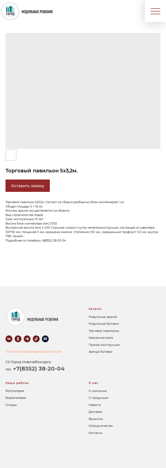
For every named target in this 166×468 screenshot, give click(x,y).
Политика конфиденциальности (33, 351)
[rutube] (45, 338)
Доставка (95, 412)
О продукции (98, 398)
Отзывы (11, 405)
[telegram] (27, 338)
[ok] (18, 338)
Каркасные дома (101, 338)
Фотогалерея (15, 391)
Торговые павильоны (104, 331)
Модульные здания (103, 317)
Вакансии (96, 419)
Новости (95, 405)
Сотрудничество (101, 426)
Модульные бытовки (104, 324)
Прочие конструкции (104, 345)
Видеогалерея (16, 398)
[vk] (9, 338)
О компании (98, 391)
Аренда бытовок (101, 352)
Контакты (95, 433)
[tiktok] (36, 338)
